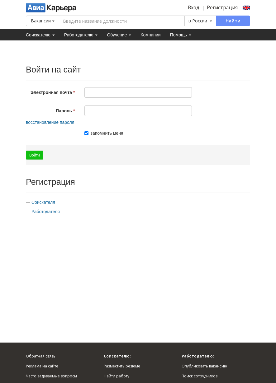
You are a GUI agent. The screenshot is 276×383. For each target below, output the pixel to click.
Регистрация (222, 7)
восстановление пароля (50, 122)
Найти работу (116, 376)
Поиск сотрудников (199, 376)
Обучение (119, 34)
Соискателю (40, 34)
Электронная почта (51, 92)
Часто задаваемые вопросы (51, 376)
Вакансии (43, 21)
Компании (150, 34)
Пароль (64, 110)
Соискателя (43, 202)
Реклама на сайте (42, 366)
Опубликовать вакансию (204, 366)
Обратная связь (40, 356)
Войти (34, 155)
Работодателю (81, 34)
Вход (193, 7)
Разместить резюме (122, 366)
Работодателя (45, 211)
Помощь (180, 34)
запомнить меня (103, 133)
